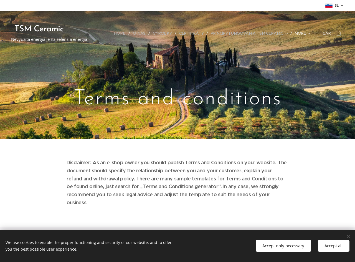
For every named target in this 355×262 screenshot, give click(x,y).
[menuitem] (121, 33)
